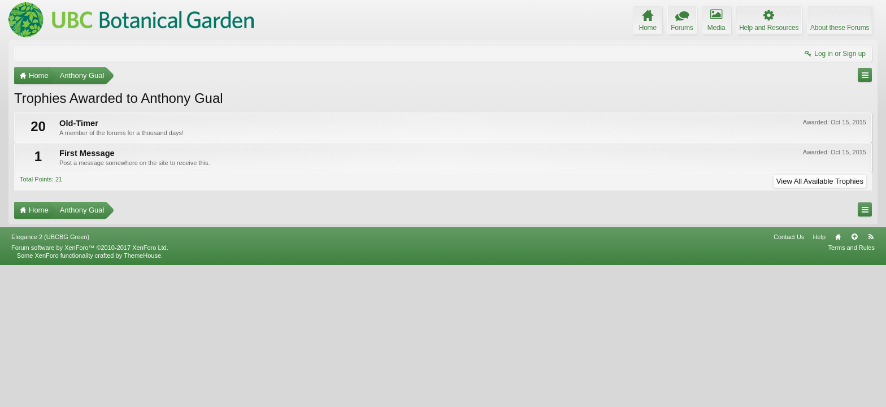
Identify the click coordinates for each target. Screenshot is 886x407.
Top (854, 378)
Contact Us (789, 378)
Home (838, 378)
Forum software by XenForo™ (89, 389)
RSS (871, 378)
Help (819, 378)
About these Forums (839, 28)
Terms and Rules (851, 389)
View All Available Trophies (819, 181)
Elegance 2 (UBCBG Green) (50, 378)
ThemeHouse (142, 396)
